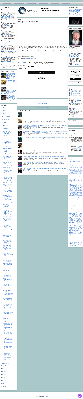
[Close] (57, 60)
